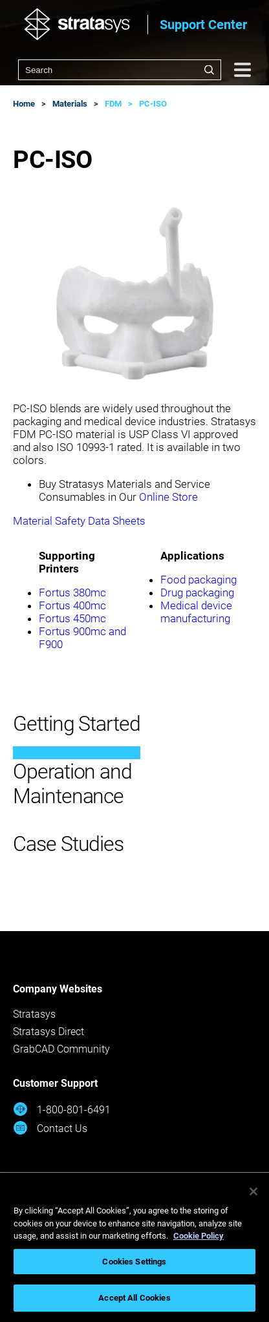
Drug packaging (197, 592)
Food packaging (198, 579)
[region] (134, 1247)
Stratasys (34, 1014)
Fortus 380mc (72, 592)
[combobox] (120, 69)
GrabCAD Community (61, 1049)
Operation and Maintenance (72, 783)
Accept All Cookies (134, 1298)
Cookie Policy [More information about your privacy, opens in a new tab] (198, 1236)
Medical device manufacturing (196, 612)
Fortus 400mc (72, 605)
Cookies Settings (134, 1261)
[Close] (253, 1191)
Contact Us (50, 1128)
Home (24, 104)
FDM (113, 104)
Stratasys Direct (48, 1031)
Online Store (168, 496)
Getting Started (76, 723)
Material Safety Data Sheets (79, 520)
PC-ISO (153, 104)
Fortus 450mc (72, 618)
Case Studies (68, 844)
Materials (69, 104)
